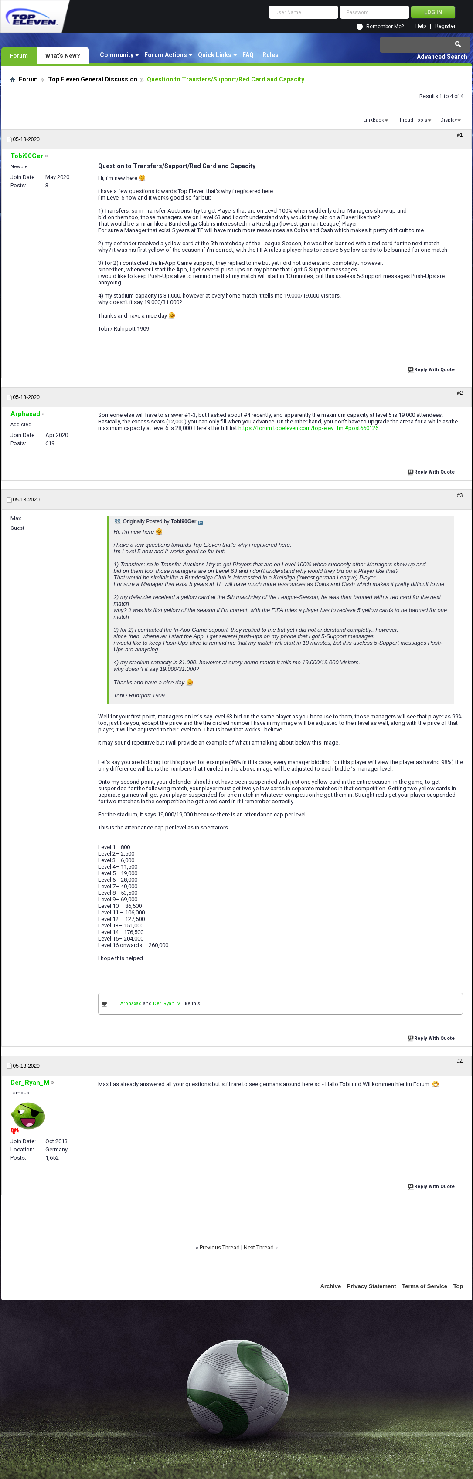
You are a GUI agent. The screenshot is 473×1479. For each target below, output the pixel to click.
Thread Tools (412, 120)
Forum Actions (165, 54)
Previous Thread (220, 1247)
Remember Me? (385, 27)
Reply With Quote (432, 368)
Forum (19, 55)
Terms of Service (424, 1286)
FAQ (248, 54)
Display (448, 120)
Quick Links (214, 54)
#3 (460, 495)
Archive (330, 1286)
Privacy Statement (371, 1286)
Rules (270, 54)
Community (116, 54)
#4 (460, 1062)
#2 (460, 393)
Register (445, 26)
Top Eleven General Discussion (92, 79)
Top (458, 1286)
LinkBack (373, 120)
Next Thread (259, 1247)
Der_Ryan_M (167, 1003)
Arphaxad (131, 1003)
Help (420, 26)
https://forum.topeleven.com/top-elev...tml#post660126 (308, 428)
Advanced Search (442, 56)
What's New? (62, 55)
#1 (460, 135)
